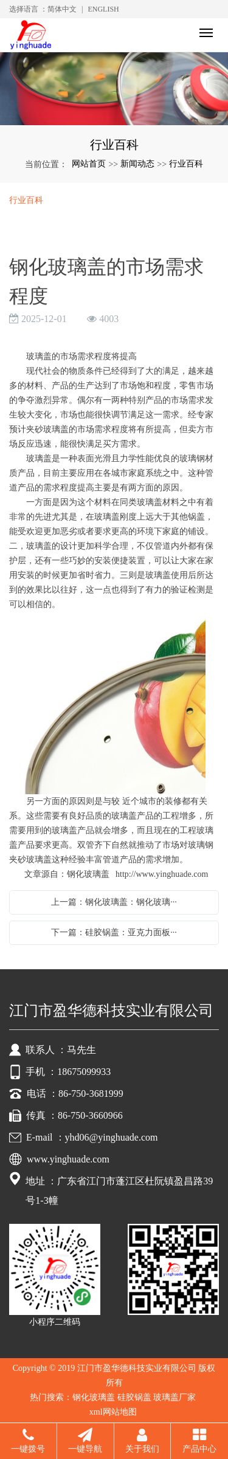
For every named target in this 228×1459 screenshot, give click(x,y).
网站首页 (89, 163)
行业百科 (186, 163)
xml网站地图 (113, 1411)
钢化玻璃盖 (93, 1397)
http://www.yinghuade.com (162, 874)
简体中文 (62, 9)
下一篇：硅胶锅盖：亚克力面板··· (114, 932)
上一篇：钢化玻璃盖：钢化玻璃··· (114, 902)
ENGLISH (103, 9)
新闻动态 (137, 163)
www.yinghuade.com (68, 1159)
